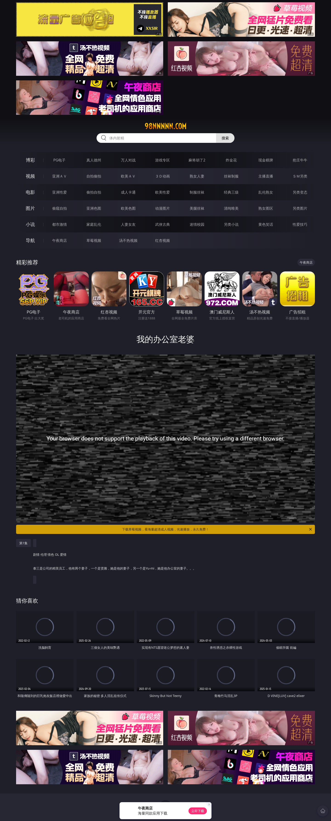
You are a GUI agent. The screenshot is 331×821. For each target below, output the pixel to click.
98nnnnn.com (165, 126)
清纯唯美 (231, 208)
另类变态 (300, 192)
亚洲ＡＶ (59, 176)
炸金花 (231, 160)
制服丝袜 (197, 192)
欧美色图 (128, 208)
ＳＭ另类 (300, 176)
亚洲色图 (93, 208)
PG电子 (59, 160)
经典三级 (231, 192)
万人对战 (128, 160)
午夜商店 (59, 240)
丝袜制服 (231, 176)
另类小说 (231, 224)
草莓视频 (93, 240)
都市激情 (59, 224)
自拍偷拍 (93, 176)
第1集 (23, 543)
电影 (30, 192)
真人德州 (93, 160)
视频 (30, 176)
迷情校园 (197, 224)
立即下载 (197, 811)
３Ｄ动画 (162, 176)
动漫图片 (162, 208)
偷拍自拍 (93, 192)
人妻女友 (128, 224)
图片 (30, 208)
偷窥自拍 (59, 208)
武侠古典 (162, 224)
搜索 (225, 138)
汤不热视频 (128, 240)
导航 (30, 240)
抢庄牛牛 (300, 160)
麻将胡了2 (196, 160)
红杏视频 (162, 240)
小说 (30, 224)
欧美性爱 (162, 192)
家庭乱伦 (93, 224)
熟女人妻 (197, 176)
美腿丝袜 (197, 208)
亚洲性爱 (59, 192)
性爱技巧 (300, 224)
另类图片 (300, 208)
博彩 (30, 160)
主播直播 (265, 176)
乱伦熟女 (265, 192)
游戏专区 (162, 160)
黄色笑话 (265, 224)
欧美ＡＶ (128, 176)
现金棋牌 (265, 160)
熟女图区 (265, 208)
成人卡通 (128, 192)
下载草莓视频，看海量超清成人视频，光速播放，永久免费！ (217, 529)
